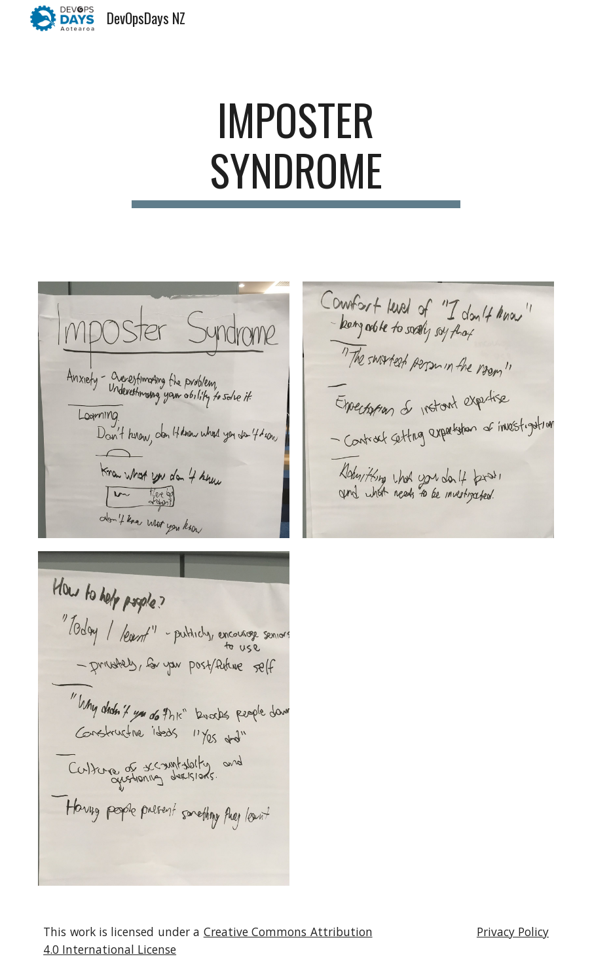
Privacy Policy (513, 931)
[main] (296, 151)
